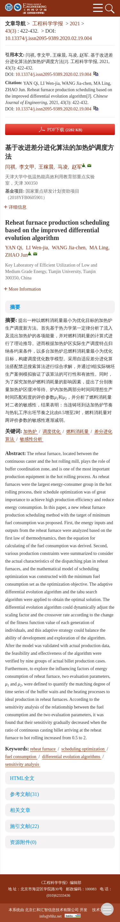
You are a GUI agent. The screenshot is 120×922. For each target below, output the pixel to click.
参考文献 (24, 794)
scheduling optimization (83, 749)
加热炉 (30, 431)
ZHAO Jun (16, 255)
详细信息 (15, 207)
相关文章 (20, 810)
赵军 (77, 167)
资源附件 (23, 842)
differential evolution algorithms (71, 756)
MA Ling (98, 247)
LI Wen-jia (37, 247)
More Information (22, 289)
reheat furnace (43, 749)
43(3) (11, 31)
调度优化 (52, 431)
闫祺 (10, 167)
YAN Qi (13, 247)
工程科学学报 (47, 23)
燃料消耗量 (78, 431)
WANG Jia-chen (68, 247)
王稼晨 (46, 167)
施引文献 (24, 826)
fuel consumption (21, 756)
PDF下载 (64, 129)
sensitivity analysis (22, 764)
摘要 (15, 307)
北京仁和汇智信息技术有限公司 (52, 910)
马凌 (63, 167)
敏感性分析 (32, 439)
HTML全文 (22, 778)
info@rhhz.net (50, 916)
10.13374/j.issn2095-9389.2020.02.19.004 (48, 38)
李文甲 (27, 167)
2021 (75, 23)
